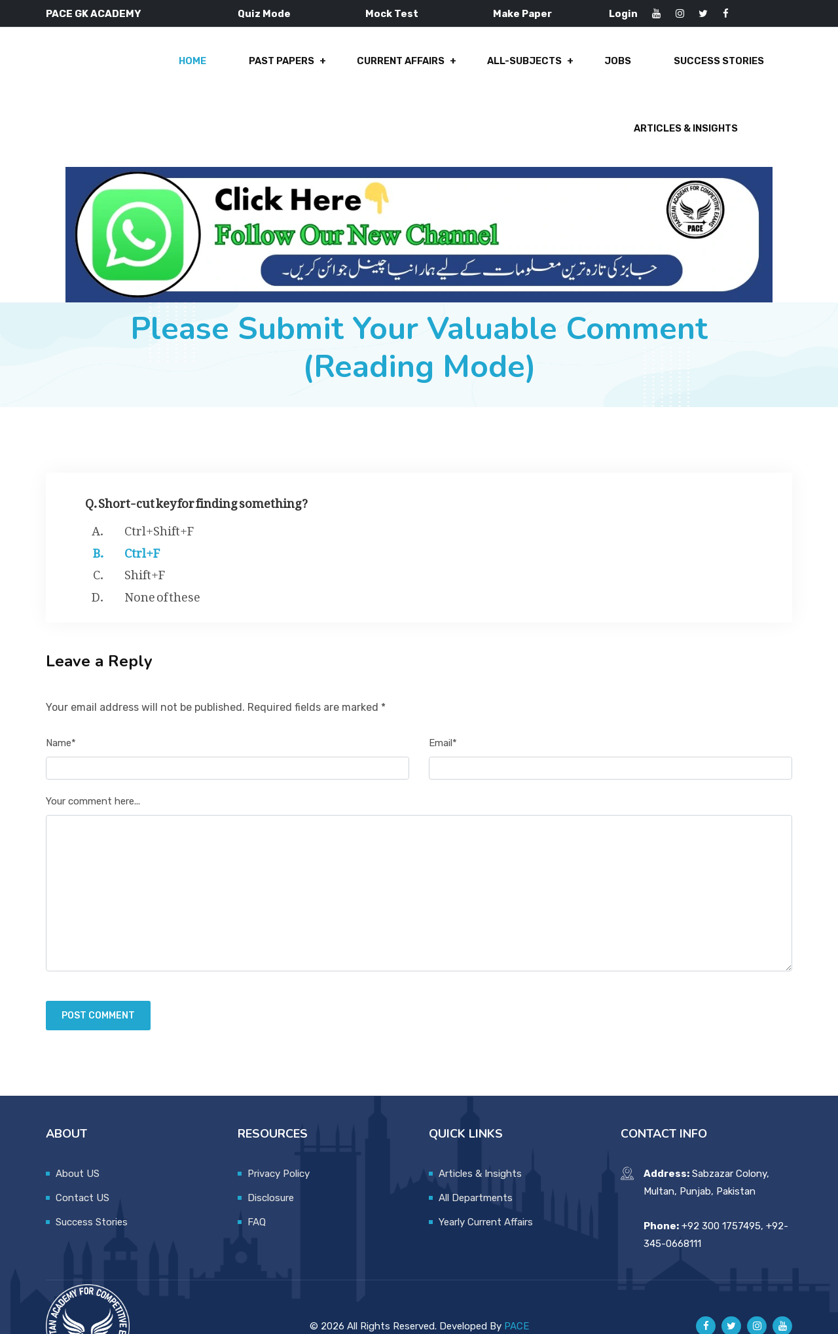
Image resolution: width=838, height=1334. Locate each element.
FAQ (256, 1183)
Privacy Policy (278, 1134)
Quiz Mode (264, 14)
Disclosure (270, 1158)
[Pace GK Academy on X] (731, 1287)
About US (78, 1134)
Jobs (476, 67)
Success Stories (573, 67)
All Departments (476, 1158)
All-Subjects (386, 67)
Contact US (82, 1158)
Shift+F (144, 533)
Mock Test (391, 14)
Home (62, 67)
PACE (516, 1287)
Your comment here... (93, 762)
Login (623, 14)
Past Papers (148, 67)
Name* (61, 704)
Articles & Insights (710, 67)
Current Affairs (265, 67)
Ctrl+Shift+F (159, 489)
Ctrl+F (142, 511)
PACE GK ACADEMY (93, 14)
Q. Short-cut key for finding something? (196, 462)
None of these (162, 555)
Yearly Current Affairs (486, 1183)
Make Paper (522, 14)
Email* (443, 704)
